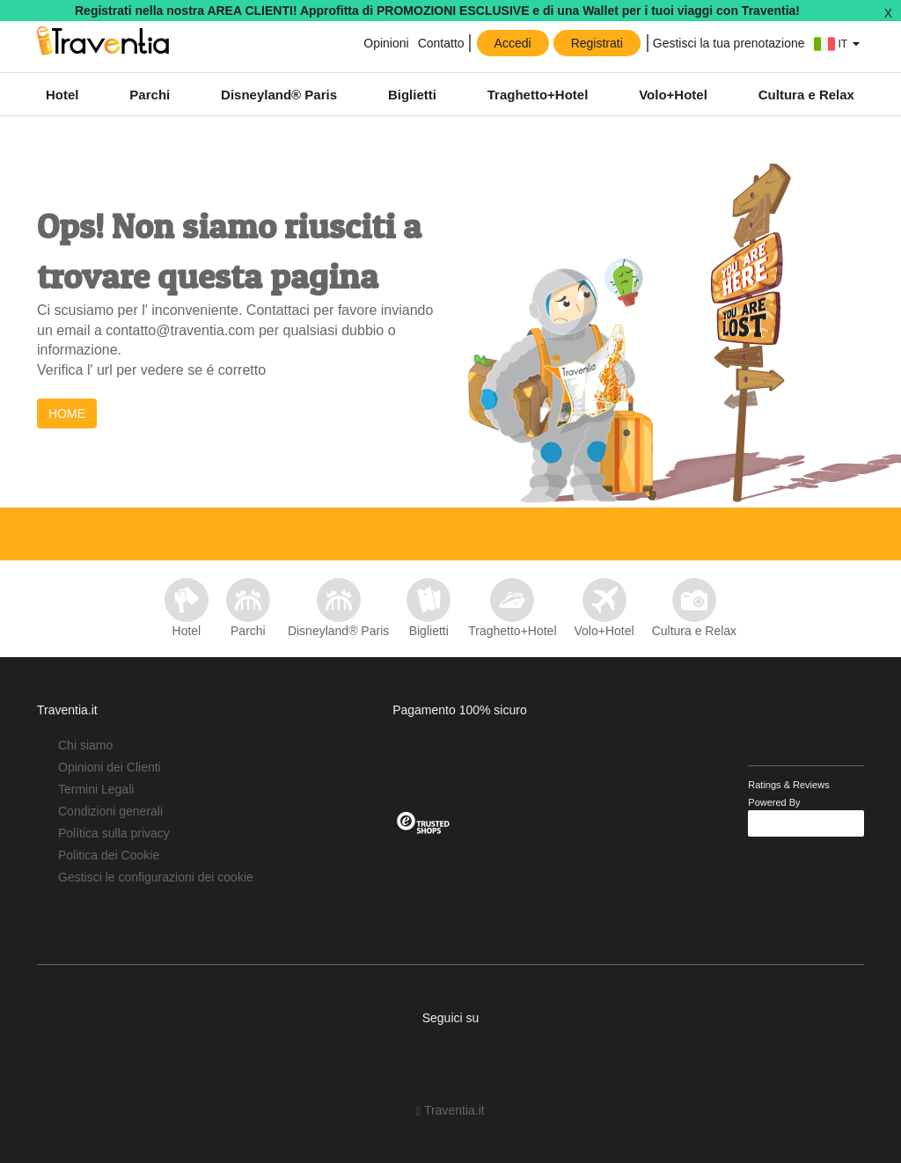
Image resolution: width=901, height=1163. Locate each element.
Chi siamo (85, 745)
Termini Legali (96, 789)
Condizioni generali (110, 811)
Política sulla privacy (114, 833)
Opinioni (384, 43)
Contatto (441, 43)
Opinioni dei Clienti (109, 767)
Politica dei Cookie (108, 855)
